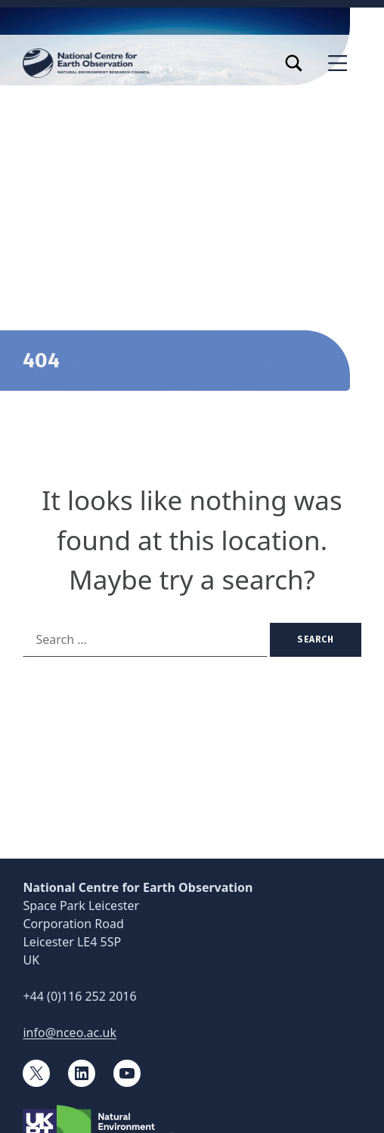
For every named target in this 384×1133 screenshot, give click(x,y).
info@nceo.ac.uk (69, 1032)
